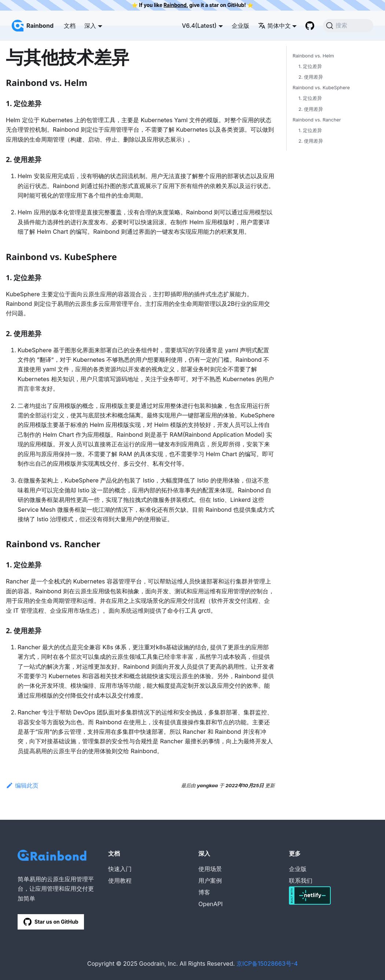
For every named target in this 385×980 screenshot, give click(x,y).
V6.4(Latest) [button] (199, 25)
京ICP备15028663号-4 (267, 963)
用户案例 (210, 880)
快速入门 (120, 868)
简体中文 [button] (274, 25)
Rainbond (175, 5)
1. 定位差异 (310, 66)
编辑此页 (22, 785)
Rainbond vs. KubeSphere (321, 87)
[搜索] (348, 25)
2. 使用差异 (310, 77)
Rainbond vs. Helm (313, 56)
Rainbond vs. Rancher (317, 120)
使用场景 (210, 868)
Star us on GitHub (50, 922)
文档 (70, 25)
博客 (204, 892)
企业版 (240, 25)
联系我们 (300, 880)
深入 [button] (90, 25)
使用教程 (120, 880)
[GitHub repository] (310, 25)
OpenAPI (210, 904)
